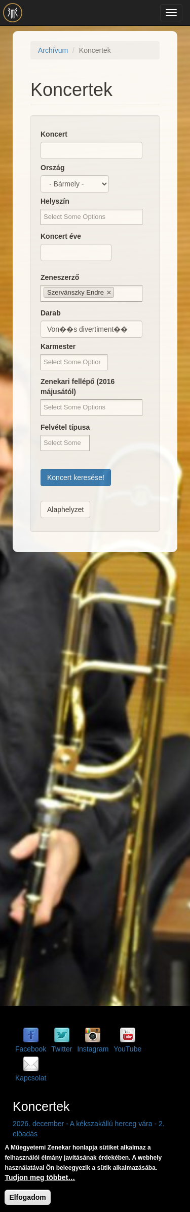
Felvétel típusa (65, 427)
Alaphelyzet (65, 509)
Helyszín (55, 201)
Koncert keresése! (75, 477)
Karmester (58, 346)
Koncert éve (61, 236)
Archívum (53, 50)
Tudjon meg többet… (40, 1177)
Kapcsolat (30, 1078)
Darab (51, 313)
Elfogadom (27, 1197)
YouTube (127, 1049)
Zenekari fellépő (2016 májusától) (78, 386)
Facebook (30, 1049)
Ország (52, 168)
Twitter (61, 1049)
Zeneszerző (60, 277)
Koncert (54, 134)
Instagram (92, 1049)
